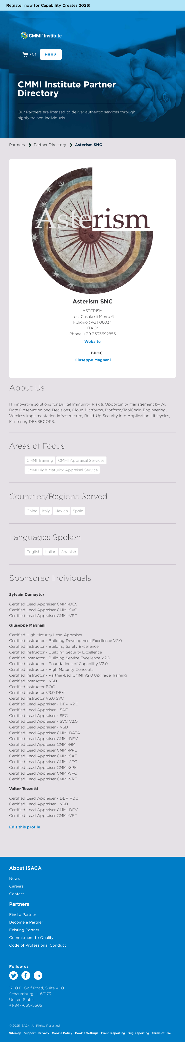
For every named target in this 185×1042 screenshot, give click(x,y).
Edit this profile (24, 827)
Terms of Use (161, 1033)
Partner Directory (50, 144)
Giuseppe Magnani (92, 360)
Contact (16, 893)
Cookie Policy (62, 1033)
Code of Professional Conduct (37, 945)
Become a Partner (26, 922)
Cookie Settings (86, 1033)
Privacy (43, 1033)
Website (92, 341)
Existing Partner (24, 929)
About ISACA (25, 868)
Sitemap (15, 1033)
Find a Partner (22, 914)
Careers (16, 886)
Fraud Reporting (113, 1033)
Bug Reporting (138, 1033)
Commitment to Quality (31, 937)
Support (30, 1033)
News (14, 878)
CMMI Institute (41, 35)
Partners (17, 144)
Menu (51, 54)
